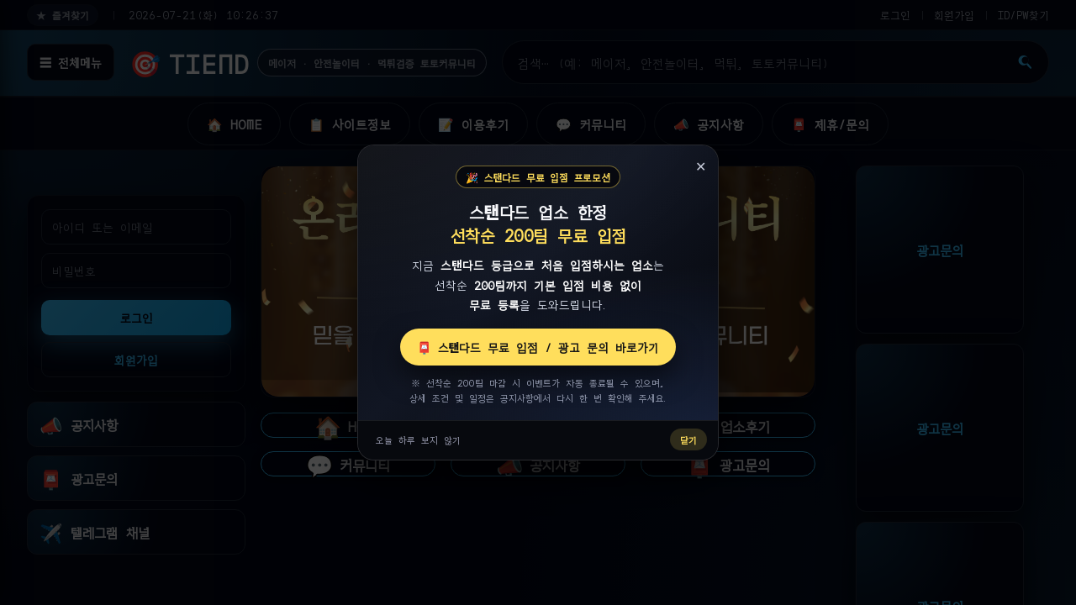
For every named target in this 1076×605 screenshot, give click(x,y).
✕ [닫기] (700, 165)
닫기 (688, 439)
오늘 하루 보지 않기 (418, 439)
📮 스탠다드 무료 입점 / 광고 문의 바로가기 (538, 347)
